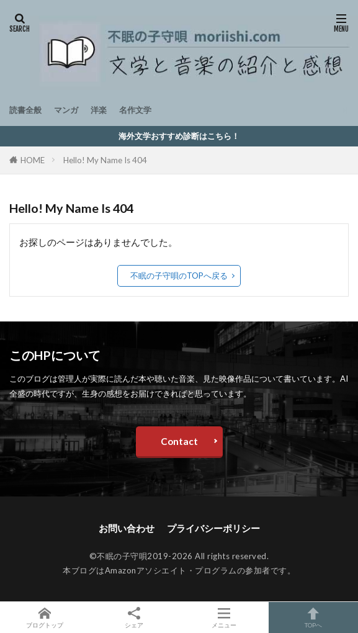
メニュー (224, 617)
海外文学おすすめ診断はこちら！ (179, 136)
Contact (179, 441)
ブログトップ (44, 617)
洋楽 (99, 110)
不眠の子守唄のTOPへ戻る (179, 276)
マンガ (66, 110)
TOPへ (313, 617)
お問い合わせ (126, 528)
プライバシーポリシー (213, 528)
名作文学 (135, 110)
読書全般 (25, 110)
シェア (134, 618)
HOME (32, 160)
